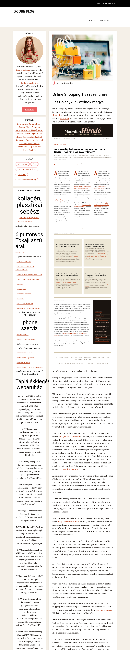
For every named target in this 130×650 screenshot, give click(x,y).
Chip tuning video (23, 265)
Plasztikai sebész (23, 236)
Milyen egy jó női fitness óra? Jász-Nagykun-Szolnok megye (106, 637)
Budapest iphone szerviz (26, 310)
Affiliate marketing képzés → (102, 324)
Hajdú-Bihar (28, 117)
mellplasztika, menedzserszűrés (29, 336)
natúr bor (20, 228)
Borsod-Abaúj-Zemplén (25, 111)
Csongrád (21, 114)
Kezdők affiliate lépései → (101, 327)
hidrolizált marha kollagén (28, 278)
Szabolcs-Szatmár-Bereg (27, 126)
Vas (23, 129)
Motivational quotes (24, 327)
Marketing (22, 143)
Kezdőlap (97, 11)
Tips (32, 143)
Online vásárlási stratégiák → (102, 322)
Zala (35, 129)
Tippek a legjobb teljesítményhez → (99, 308)
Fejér (28, 114)
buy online (100, 105)
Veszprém (29, 129)
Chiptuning (21, 261)
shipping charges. (71, 540)
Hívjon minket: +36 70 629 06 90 (104, 3)
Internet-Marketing (25, 157)
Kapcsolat (111, 11)
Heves (36, 117)
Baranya (32, 108)
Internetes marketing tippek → (102, 336)
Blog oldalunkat (23, 60)
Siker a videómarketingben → (102, 330)
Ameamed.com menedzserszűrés (29, 248)
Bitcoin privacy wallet (29, 194)
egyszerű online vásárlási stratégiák (66, 278)
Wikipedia (20, 269)
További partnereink (24, 274)
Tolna (40, 126)
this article (106, 102)
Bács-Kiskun (23, 108)
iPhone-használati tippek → (101, 315)
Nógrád (28, 123)
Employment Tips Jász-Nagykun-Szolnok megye (68, 635)
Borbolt (19, 256)
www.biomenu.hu (23, 332)
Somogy (39, 123)
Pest (34, 123)
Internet (21, 152)
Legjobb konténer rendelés (27, 252)
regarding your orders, (99, 439)
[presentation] (110, 626)
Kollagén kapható (23, 198)
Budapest (39, 111)
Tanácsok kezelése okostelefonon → (99, 312)
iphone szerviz (22, 305)
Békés (38, 108)
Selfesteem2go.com (24, 323)
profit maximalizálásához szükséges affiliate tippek (102, 198)
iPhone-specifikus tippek (69, 329)
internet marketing (25, 148)
